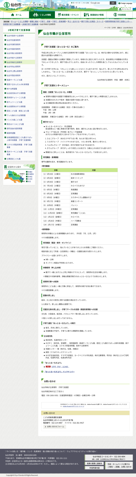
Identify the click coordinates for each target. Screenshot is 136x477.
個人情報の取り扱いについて (54, 451)
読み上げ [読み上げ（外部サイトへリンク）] (87, 3)
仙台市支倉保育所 (13, 40)
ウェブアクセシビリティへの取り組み (81, 451)
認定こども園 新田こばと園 (18, 110)
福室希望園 (11, 133)
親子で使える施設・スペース (92, 21)
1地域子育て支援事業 (30, 24)
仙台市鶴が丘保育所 (14, 62)
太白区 (30, 179)
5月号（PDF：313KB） (60, 366)
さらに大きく (110, 6)
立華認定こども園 (13, 158)
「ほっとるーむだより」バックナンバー (59, 371)
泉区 (29, 181)
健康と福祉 (34, 21)
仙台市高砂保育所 (13, 48)
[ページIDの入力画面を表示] (82, 9)
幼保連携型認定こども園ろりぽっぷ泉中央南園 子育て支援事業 (19, 138)
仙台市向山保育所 (13, 66)
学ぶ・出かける (74, 21)
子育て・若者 (45, 21)
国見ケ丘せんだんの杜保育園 (18, 84)
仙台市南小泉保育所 (14, 53)
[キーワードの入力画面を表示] (71, 9)
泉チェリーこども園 (14, 102)
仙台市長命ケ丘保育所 (15, 35)
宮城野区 (31, 174)
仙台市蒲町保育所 (13, 44)
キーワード (75, 9)
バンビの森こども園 (14, 119)
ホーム (13, 21)
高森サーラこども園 (14, 79)
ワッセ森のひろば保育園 (16, 115)
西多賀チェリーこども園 (16, 97)
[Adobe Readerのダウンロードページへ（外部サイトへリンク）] (51, 404)
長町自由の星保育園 (14, 128)
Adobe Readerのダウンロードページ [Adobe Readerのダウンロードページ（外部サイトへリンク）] (73, 406)
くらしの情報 (23, 21)
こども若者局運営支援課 (52, 417)
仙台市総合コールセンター (103, 456)
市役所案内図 (94, 467)
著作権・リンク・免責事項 (30, 451)
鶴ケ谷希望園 (12, 88)
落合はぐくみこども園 (15, 124)
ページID (85, 9)
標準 (106, 3)
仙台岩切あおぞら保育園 (16, 93)
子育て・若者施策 (59, 21)
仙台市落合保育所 (13, 75)
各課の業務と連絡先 (94, 463)
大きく (102, 6)
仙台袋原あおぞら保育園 (16, 106)
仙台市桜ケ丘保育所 (14, 57)
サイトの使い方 (12, 451)
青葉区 (30, 172)
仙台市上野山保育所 (14, 71)
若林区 (30, 177)
